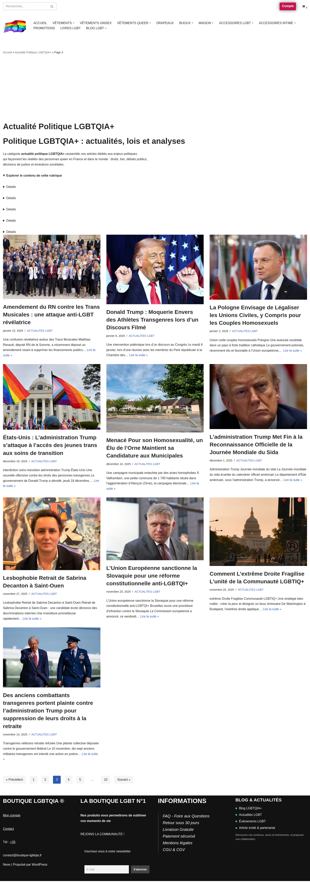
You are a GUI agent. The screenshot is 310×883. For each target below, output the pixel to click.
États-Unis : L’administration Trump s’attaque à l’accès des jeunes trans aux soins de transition (50, 446)
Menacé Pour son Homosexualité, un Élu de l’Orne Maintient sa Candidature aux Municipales (154, 449)
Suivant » (124, 781)
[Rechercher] (25, 6)
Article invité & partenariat (255, 830)
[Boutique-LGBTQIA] (15, 25)
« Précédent (14, 781)
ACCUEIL (40, 23)
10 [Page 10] (106, 781)
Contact (8, 830)
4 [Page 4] (69, 781)
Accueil (7, 52)
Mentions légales (177, 845)
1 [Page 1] (34, 781)
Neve (6, 866)
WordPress (39, 866)
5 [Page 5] (80, 781)
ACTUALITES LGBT (40, 331)
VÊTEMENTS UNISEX (96, 23)
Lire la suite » (138, 356)
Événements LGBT (250, 823)
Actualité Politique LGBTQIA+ (33, 52)
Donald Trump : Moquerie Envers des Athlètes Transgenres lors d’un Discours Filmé (152, 320)
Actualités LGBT (248, 816)
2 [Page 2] (45, 781)
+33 (12, 844)
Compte (288, 6)
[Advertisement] (155, 88)
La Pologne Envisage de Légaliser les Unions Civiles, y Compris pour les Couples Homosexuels (255, 316)
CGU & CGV (174, 851)
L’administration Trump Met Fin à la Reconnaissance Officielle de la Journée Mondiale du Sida (256, 445)
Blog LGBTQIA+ (248, 810)
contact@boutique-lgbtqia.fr (22, 857)
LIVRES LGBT (70, 28)
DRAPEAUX (166, 23)
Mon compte (11, 817)
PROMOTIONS (44, 28)
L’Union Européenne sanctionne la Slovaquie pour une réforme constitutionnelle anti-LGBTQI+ (151, 577)
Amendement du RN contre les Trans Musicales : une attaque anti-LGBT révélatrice (51, 315)
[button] (74, 23)
